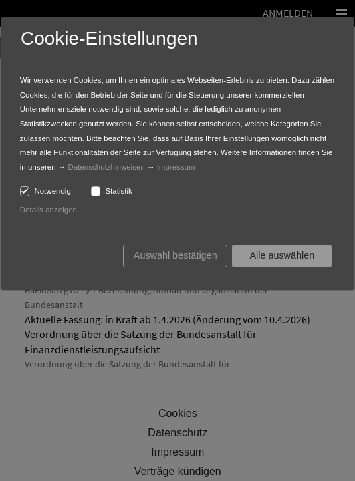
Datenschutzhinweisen (106, 167)
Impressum (176, 167)
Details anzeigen (48, 210)
